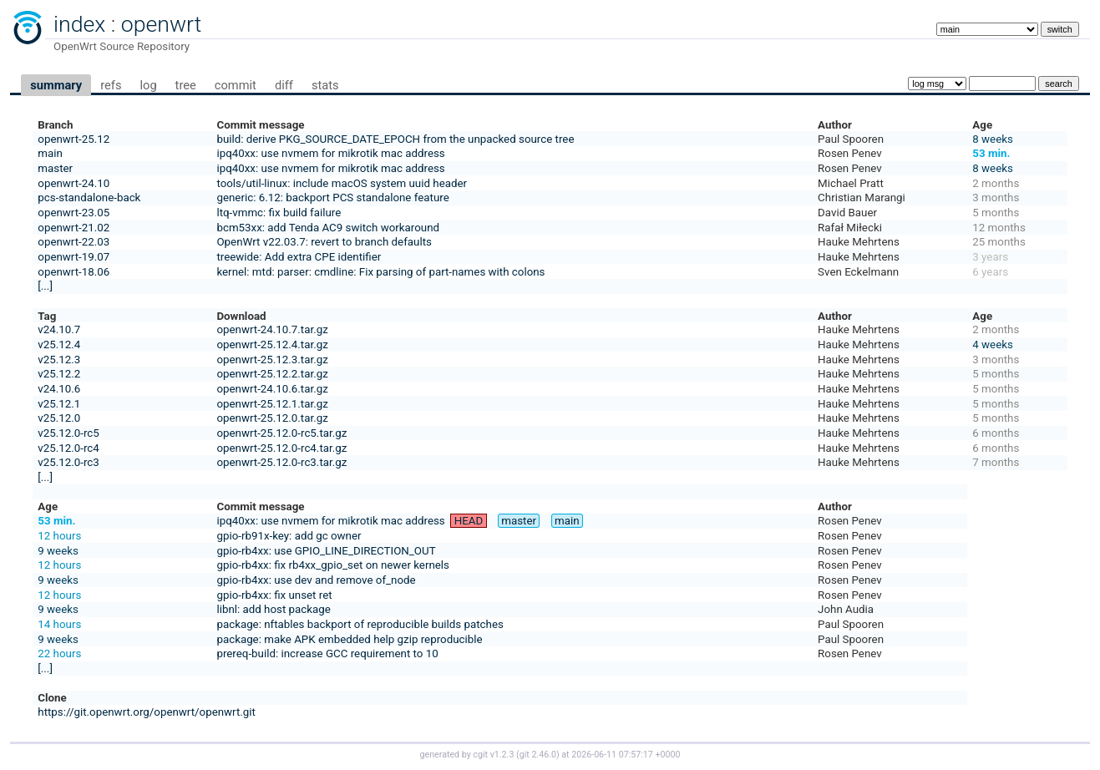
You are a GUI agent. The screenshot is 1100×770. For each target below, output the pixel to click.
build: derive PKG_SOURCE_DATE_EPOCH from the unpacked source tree (395, 139)
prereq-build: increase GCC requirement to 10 (327, 653)
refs (110, 85)
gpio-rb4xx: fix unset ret (274, 595)
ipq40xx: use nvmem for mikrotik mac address (330, 153)
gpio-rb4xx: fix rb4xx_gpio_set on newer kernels (332, 565)
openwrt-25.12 (73, 139)
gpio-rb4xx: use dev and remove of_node (315, 580)
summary (56, 85)
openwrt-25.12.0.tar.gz (271, 418)
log (147, 85)
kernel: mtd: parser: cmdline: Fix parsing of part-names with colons (380, 272)
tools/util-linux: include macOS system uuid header (341, 183)
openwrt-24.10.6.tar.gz (271, 388)
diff (284, 85)
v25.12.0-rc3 (68, 462)
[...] (45, 286)
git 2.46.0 (538, 754)
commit (235, 85)
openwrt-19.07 (73, 257)
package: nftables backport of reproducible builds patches (359, 624)
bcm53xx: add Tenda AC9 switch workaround (327, 227)
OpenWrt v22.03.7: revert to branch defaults (323, 242)
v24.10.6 (59, 388)
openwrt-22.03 (73, 242)
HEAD (469, 520)
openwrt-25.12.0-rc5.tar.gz (281, 433)
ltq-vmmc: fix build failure (278, 212)
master (55, 168)
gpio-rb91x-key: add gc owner (288, 535)
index (79, 24)
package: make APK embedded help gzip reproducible (349, 639)
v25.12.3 (59, 359)
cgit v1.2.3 (493, 754)
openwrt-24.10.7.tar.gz (271, 329)
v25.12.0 (59, 418)
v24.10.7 (59, 329)
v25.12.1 (59, 404)
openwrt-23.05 (73, 212)
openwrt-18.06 (73, 272)
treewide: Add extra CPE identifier (298, 257)
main (50, 153)
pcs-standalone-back (89, 197)
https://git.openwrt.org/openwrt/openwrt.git (147, 712)
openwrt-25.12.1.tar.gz (271, 404)
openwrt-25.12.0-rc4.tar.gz (281, 448)
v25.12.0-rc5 (68, 433)
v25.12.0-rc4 (68, 448)
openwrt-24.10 (73, 183)
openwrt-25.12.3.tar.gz (271, 359)
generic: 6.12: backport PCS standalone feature (332, 197)
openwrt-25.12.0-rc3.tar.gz (281, 462)
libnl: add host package (273, 609)
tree (185, 85)
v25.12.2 (59, 373)
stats (325, 85)
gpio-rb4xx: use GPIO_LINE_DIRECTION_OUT (325, 551)
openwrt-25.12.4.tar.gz (271, 344)
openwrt (161, 24)
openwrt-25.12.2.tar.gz (271, 373)
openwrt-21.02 (73, 227)
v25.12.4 (59, 344)
